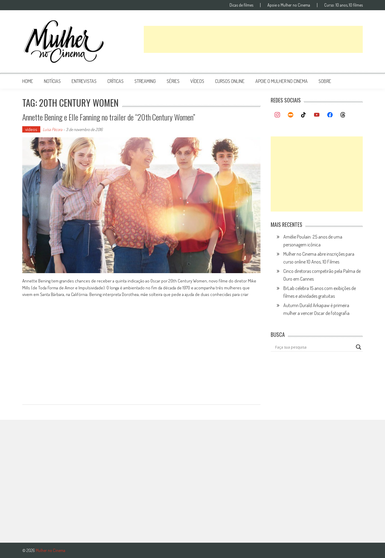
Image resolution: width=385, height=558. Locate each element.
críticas (115, 81)
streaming (145, 81)
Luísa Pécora (52, 129)
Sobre (325, 81)
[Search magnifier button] (358, 347)
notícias (52, 81)
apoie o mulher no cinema (281, 81)
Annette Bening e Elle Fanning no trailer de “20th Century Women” (108, 117)
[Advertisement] (253, 39)
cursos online (230, 81)
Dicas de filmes (241, 5)
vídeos (197, 81)
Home (27, 81)
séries (173, 81)
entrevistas (84, 81)
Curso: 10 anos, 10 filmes (343, 5)
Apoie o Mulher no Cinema (288, 5)
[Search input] (314, 347)
